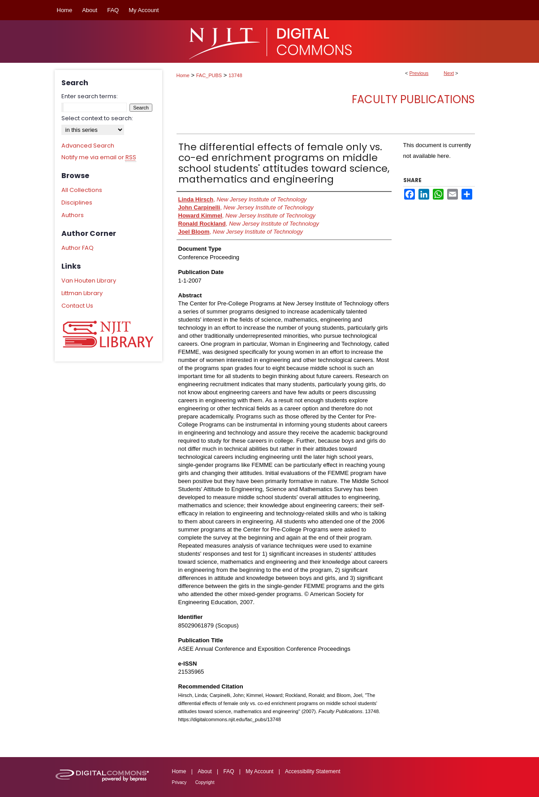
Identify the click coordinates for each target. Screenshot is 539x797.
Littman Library (82, 293)
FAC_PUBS (209, 75)
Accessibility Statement (312, 771)
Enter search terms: (89, 96)
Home (183, 75)
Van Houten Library (88, 280)
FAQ (228, 771)
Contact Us (77, 305)
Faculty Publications (413, 99)
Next (449, 73)
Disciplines (76, 202)
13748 (235, 75)
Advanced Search (87, 145)
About (204, 771)
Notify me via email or (98, 157)
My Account (259, 771)
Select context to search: (97, 118)
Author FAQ (77, 248)
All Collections (81, 190)
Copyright (205, 782)
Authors (72, 215)
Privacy (179, 782)
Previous (419, 73)
